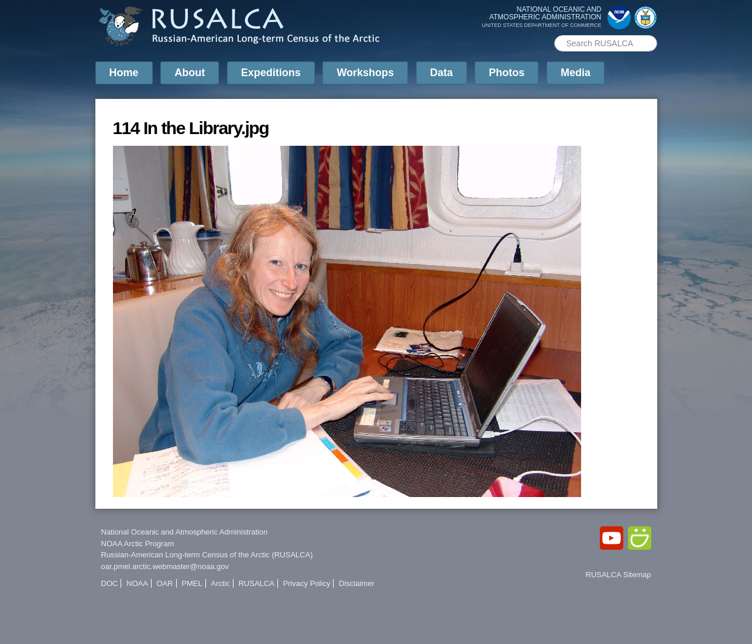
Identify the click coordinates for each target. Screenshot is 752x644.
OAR (164, 583)
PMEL (191, 583)
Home (124, 72)
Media (575, 72)
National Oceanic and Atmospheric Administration (184, 531)
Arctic (220, 583)
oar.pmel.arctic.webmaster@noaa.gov (165, 566)
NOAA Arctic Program (137, 543)
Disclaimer (357, 583)
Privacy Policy (306, 583)
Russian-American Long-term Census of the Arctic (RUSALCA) (207, 554)
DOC (109, 583)
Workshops (365, 72)
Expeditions (271, 72)
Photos (506, 72)
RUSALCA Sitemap (618, 574)
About (189, 72)
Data (441, 72)
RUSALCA (256, 583)
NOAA (137, 583)
